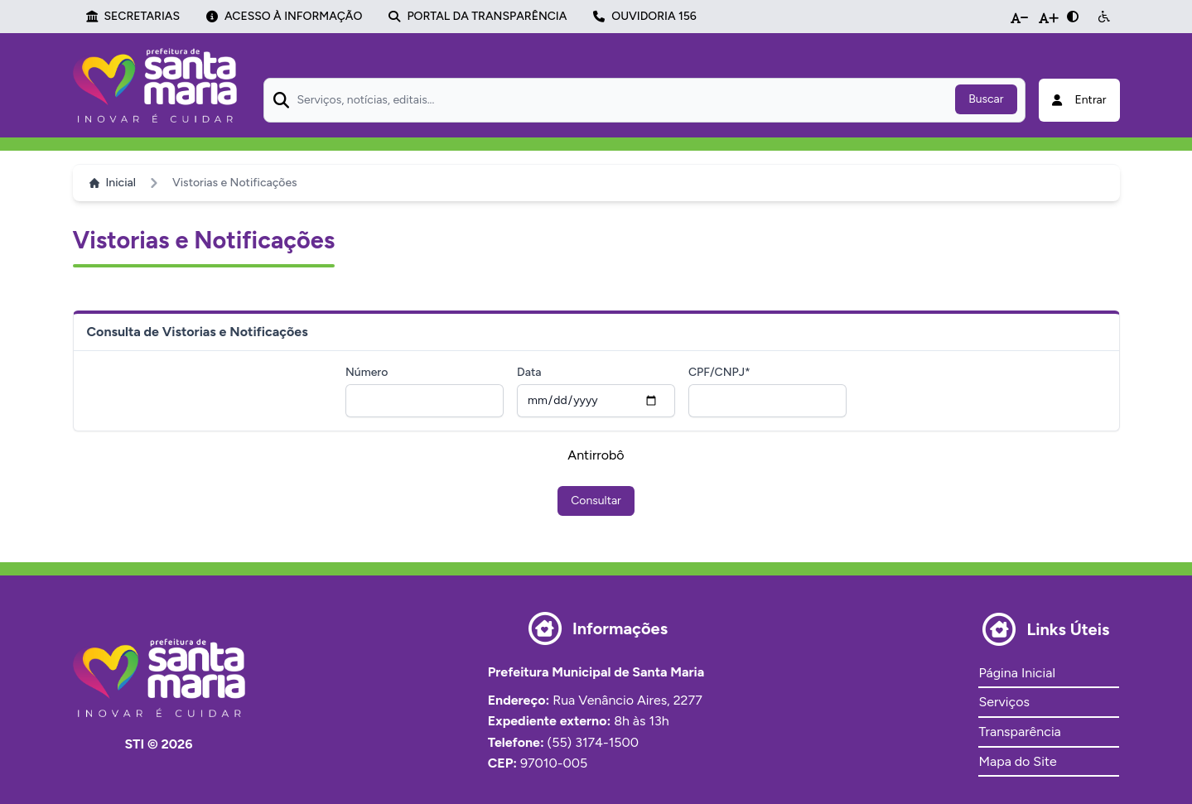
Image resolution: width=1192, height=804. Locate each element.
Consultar (596, 500)
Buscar (985, 99)
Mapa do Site (1017, 761)
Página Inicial (1016, 673)
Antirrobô (595, 455)
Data (529, 372)
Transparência (1019, 731)
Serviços (1003, 702)
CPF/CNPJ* (719, 372)
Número (366, 372)
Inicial (112, 183)
